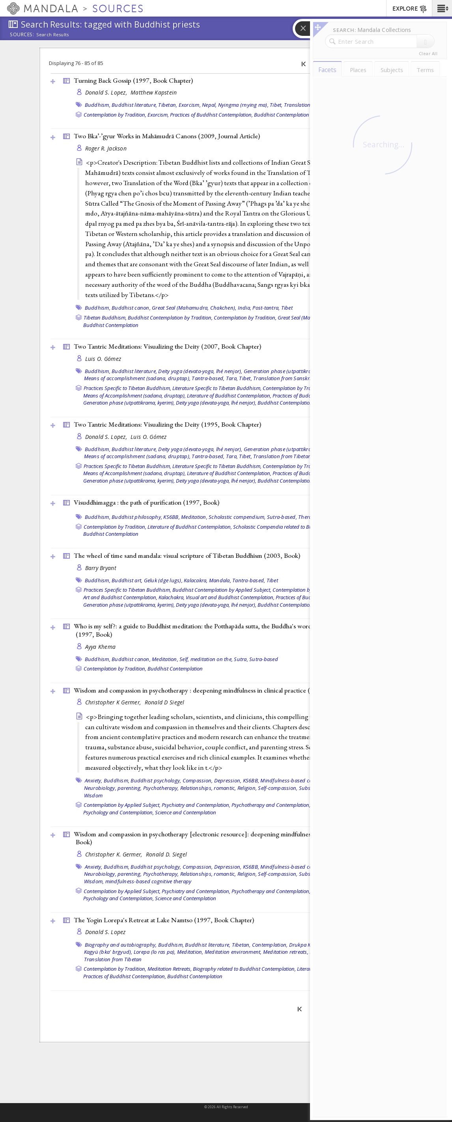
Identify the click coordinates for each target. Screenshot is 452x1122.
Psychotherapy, (161, 787)
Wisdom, (94, 881)
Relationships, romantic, (208, 787)
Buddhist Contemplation (281, 114)
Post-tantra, (266, 307)
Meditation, (194, 516)
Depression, (228, 780)
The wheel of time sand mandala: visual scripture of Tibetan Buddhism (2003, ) (187, 555)
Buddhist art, (127, 580)
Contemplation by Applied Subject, (122, 804)
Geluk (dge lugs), (163, 580)
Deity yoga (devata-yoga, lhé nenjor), (200, 371)
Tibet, (276, 104)
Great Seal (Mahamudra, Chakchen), (194, 307)
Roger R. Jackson (106, 148)
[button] (442, 8)
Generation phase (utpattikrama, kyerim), (291, 371)
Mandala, (220, 580)
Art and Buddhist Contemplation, (120, 597)
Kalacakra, (196, 580)
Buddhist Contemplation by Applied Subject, (221, 589)
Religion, (247, 787)
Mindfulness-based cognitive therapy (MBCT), (313, 780)
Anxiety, (94, 780)
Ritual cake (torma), (332, 951)
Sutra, (241, 659)
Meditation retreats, (285, 951)
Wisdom (93, 795)
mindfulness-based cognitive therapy (148, 881)
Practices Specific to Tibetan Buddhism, (127, 388)
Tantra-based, (208, 378)
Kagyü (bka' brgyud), (108, 951)
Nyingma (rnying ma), (243, 104)
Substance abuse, (319, 787)
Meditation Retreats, (170, 968)
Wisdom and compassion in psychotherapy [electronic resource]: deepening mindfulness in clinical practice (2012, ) (229, 838)
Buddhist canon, (131, 307)
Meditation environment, (233, 951)
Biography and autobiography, (121, 944)
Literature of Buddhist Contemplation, (229, 395)
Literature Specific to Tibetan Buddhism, (216, 388)
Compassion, (198, 780)
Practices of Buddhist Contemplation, (211, 114)
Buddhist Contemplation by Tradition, (170, 317)
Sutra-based (263, 659)
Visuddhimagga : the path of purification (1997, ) (146, 502)
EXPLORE (410, 9)
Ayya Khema (100, 646)
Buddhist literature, (134, 371)
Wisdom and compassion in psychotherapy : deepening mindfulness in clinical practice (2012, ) (209, 690)
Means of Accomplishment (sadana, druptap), (134, 395)
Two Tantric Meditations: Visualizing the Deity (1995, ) (167, 424)
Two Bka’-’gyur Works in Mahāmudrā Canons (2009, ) (167, 136)
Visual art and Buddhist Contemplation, (230, 597)
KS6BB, (171, 516)
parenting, (130, 787)
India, (245, 307)
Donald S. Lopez (105, 932)
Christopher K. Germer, (114, 854)
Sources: (22, 35)
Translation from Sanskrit (282, 378)
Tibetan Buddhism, (105, 317)
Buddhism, (97, 104)
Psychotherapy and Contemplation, (271, 804)
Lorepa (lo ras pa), (155, 951)
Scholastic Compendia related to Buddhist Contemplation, (297, 526)
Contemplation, (270, 944)
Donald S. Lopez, (107, 92)
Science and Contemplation (185, 812)
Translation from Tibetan (313, 104)
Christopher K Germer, (114, 702)
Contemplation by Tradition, (115, 114)
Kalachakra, (172, 597)
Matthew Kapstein (154, 92)
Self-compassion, (277, 787)
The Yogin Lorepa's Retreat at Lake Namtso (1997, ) (164, 920)
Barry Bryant (100, 568)
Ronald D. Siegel (166, 854)
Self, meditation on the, (206, 659)
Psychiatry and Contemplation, (196, 804)
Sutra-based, (282, 516)
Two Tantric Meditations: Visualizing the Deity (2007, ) (167, 346)
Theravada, (311, 516)
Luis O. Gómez (103, 358)
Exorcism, (190, 104)
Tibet (287, 307)
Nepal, (209, 104)
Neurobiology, (100, 787)
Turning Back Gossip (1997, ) (133, 80)
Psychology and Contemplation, (118, 812)
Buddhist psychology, (156, 780)
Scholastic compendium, (237, 516)
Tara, (232, 378)
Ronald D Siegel (165, 702)
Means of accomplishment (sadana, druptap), (137, 378)
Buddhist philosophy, (137, 516)
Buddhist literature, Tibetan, (144, 104)
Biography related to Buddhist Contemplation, (244, 968)
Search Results (52, 34)
